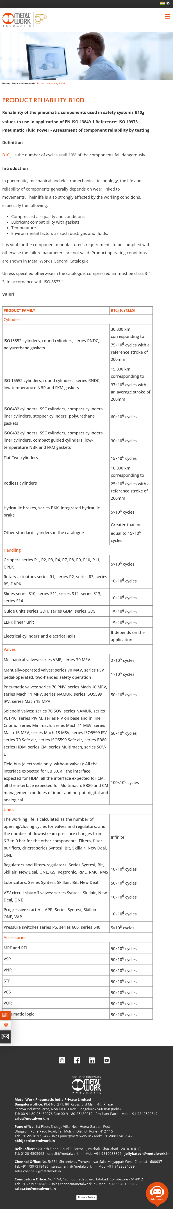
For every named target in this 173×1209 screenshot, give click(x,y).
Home (6, 83)
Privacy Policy (86, 1197)
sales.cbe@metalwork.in (35, 1188)
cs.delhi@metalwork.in (64, 1153)
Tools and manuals (23, 83)
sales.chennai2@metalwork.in (38, 1171)
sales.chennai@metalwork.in (73, 1166)
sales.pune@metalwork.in (71, 1136)
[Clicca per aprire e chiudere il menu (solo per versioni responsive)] (167, 16)
